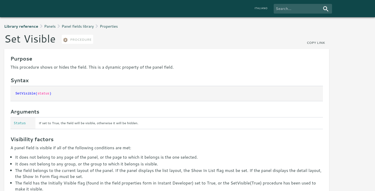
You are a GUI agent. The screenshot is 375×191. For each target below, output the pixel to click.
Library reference (21, 26)
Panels (50, 26)
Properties (109, 26)
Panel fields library (78, 26)
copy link (316, 42)
